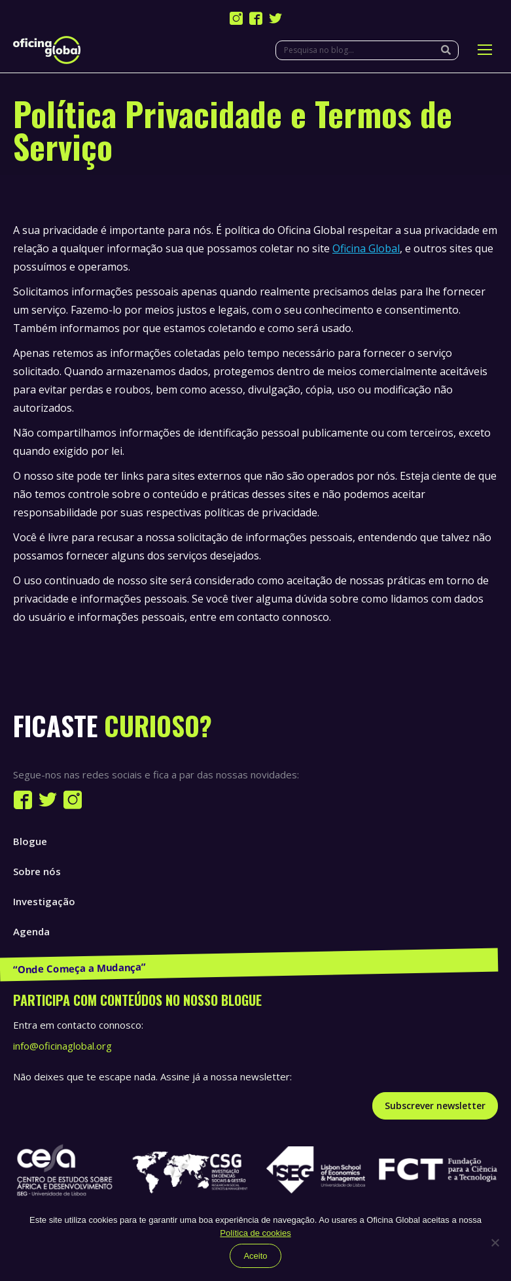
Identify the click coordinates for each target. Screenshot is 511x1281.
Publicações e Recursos (69, 961)
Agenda (31, 931)
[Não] (494, 1242)
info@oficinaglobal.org (62, 1045)
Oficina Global (366, 248)
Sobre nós (37, 871)
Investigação (44, 901)
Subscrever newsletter (435, 1105)
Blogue (30, 841)
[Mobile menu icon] (485, 50)
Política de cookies (255, 1233)
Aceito (255, 1256)
